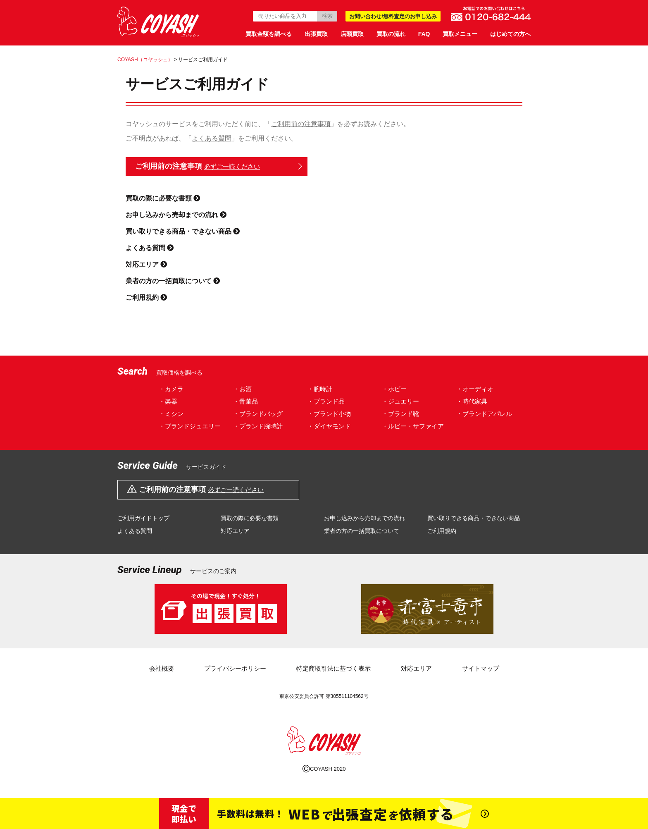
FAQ (424, 34)
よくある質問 (211, 138)
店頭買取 (352, 34)
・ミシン (171, 414)
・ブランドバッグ (258, 414)
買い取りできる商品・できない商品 (183, 231)
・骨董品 (245, 401)
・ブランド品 (326, 401)
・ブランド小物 (329, 414)
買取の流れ (390, 34)
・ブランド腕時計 (258, 426)
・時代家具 (471, 401)
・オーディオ (474, 389)
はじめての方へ (510, 34)
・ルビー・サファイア (413, 426)
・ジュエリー (400, 401)
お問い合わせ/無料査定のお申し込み (393, 16)
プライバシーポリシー (235, 668)
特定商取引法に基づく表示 (333, 668)
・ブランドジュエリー (190, 426)
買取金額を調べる (268, 34)
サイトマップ (480, 668)
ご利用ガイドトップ (143, 518)
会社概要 (161, 668)
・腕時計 (319, 389)
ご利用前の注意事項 (301, 123)
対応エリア (146, 264)
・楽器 (168, 401)
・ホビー (394, 389)
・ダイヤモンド (329, 426)
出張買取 (316, 34)
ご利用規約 (146, 297)
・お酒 (242, 389)
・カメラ (171, 389)
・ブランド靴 (400, 414)
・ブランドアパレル (484, 414)
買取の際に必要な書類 (163, 198)
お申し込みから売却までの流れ (176, 214)
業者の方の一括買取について (173, 280)
